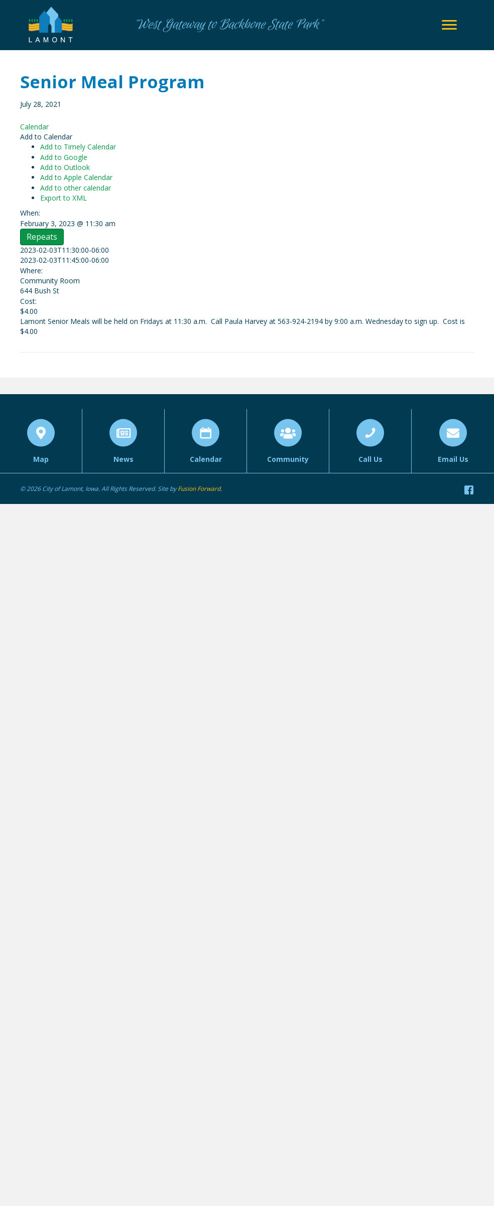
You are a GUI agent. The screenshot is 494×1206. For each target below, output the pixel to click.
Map (41, 470)
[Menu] (449, 25)
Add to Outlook (65, 167)
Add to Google (63, 157)
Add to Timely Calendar (78, 146)
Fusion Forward (199, 488)
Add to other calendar (75, 188)
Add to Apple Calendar (76, 177)
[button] (46, 136)
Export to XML (63, 198)
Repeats (42, 236)
